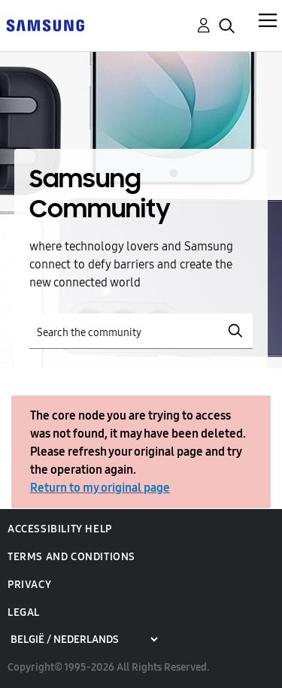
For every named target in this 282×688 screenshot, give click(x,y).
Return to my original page (100, 487)
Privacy (29, 584)
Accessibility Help (60, 529)
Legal (24, 612)
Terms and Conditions (71, 556)
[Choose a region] (84, 639)
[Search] (141, 331)
